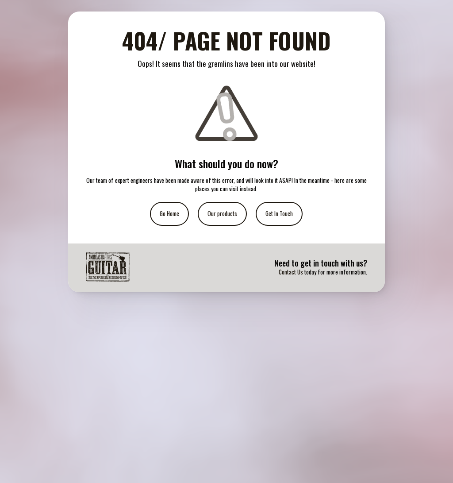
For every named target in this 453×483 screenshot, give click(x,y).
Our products (222, 213)
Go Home (169, 213)
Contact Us (291, 271)
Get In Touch (279, 213)
